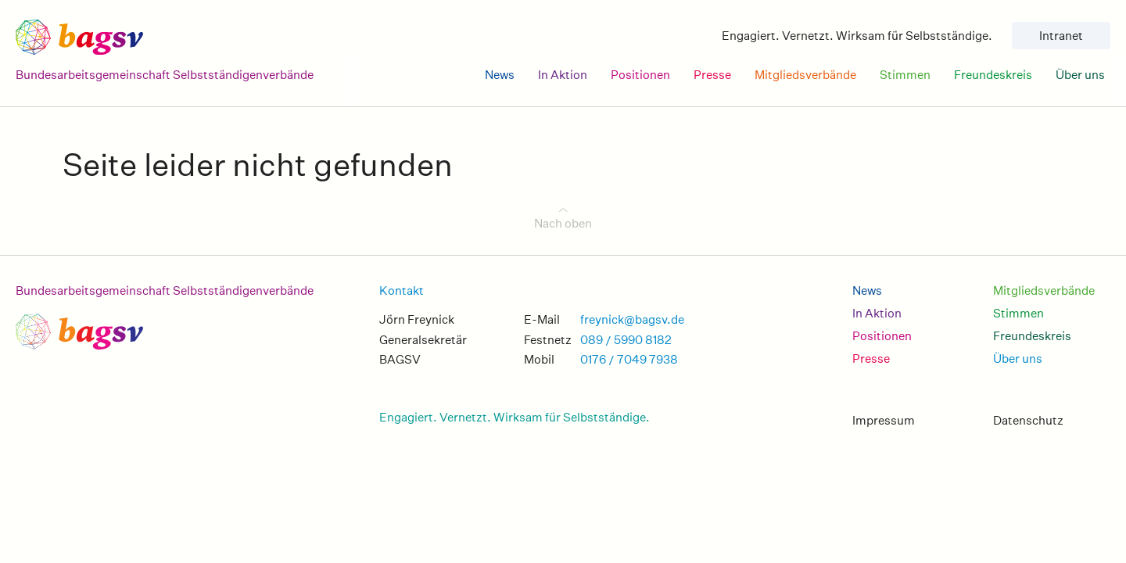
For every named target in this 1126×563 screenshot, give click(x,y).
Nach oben (563, 223)
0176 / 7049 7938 (629, 359)
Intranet (1061, 35)
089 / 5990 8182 (626, 339)
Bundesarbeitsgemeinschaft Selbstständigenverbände (165, 290)
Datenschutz (1028, 420)
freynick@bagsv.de (632, 319)
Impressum (883, 420)
